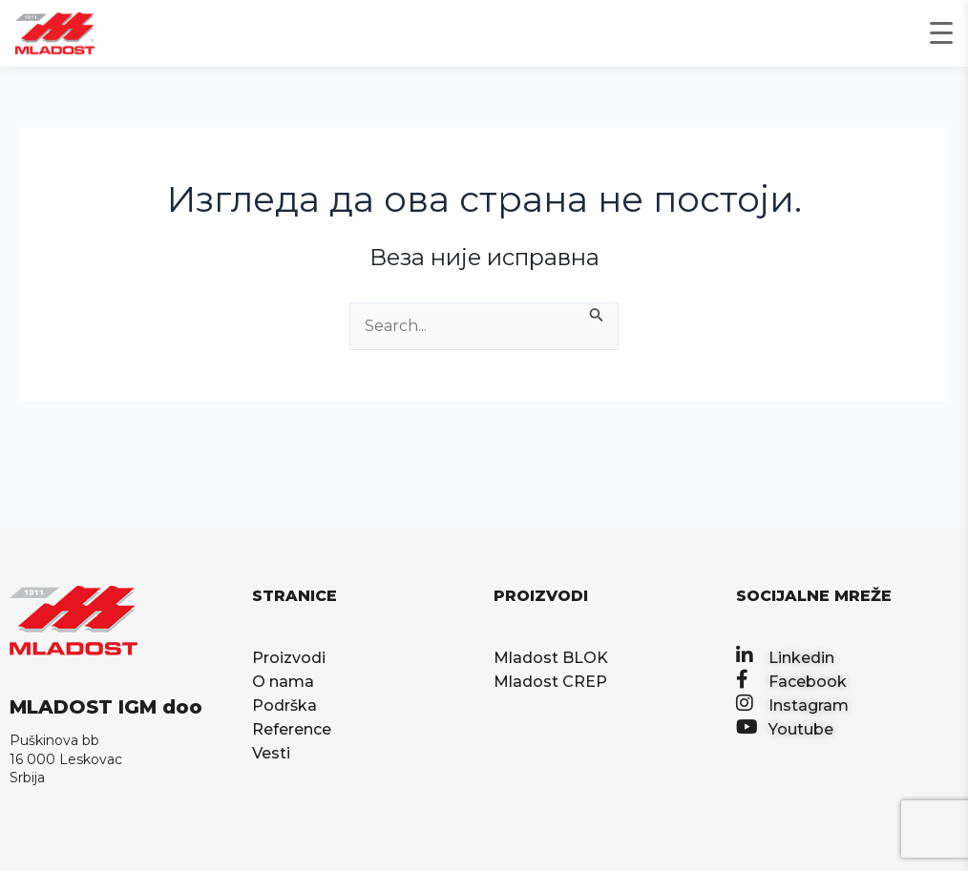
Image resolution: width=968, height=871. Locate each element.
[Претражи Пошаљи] (596, 313)
